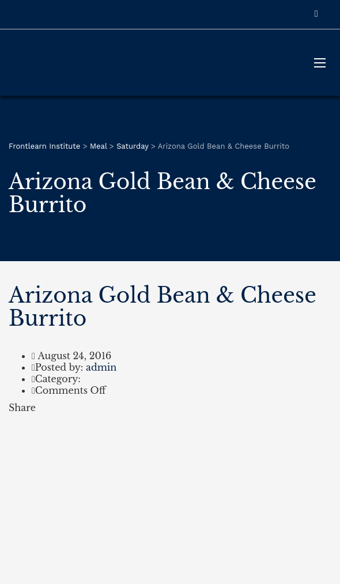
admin (101, 367)
